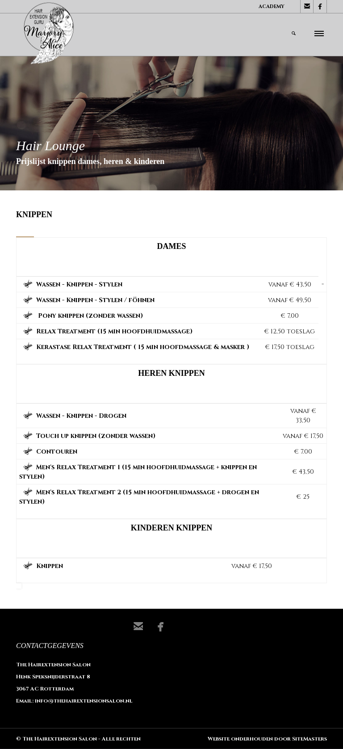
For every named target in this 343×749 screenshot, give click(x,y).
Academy (271, 6)
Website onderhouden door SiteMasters (267, 738)
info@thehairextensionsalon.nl (84, 700)
